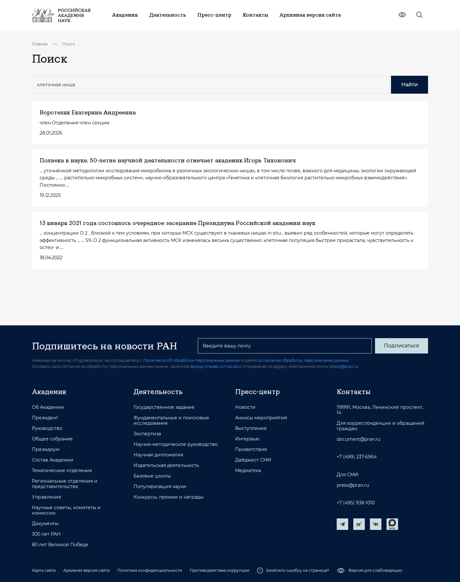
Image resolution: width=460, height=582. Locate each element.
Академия (49, 391)
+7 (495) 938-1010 (356, 503)
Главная (40, 44)
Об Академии (48, 407)
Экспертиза (147, 434)
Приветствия (251, 449)
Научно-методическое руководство (176, 444)
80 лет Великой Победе (60, 544)
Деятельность (158, 391)
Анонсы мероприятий (261, 418)
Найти (409, 84)
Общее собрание (52, 439)
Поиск (68, 44)
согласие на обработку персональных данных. (303, 360)
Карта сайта (44, 570)
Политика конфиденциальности (149, 570)
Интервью (247, 439)
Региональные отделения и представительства (64, 483)
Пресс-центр (257, 391)
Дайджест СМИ (253, 460)
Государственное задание (164, 407)
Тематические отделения (62, 470)
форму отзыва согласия (214, 366)
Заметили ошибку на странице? (293, 570)
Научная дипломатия (158, 455)
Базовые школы (152, 476)
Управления (46, 497)
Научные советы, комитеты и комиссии (66, 510)
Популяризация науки (160, 486)
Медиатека (248, 470)
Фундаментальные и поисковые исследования (171, 420)
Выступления (250, 428)
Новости (245, 407)
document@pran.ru (358, 439)
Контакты (354, 391)
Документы (45, 523)
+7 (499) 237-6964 (357, 457)
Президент (45, 418)
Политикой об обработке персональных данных (191, 360)
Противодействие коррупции (219, 570)
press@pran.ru (344, 366)
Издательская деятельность (166, 465)
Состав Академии (52, 460)
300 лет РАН (46, 534)
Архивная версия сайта (86, 570)
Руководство (47, 428)
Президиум (45, 449)
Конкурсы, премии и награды (168, 497)
